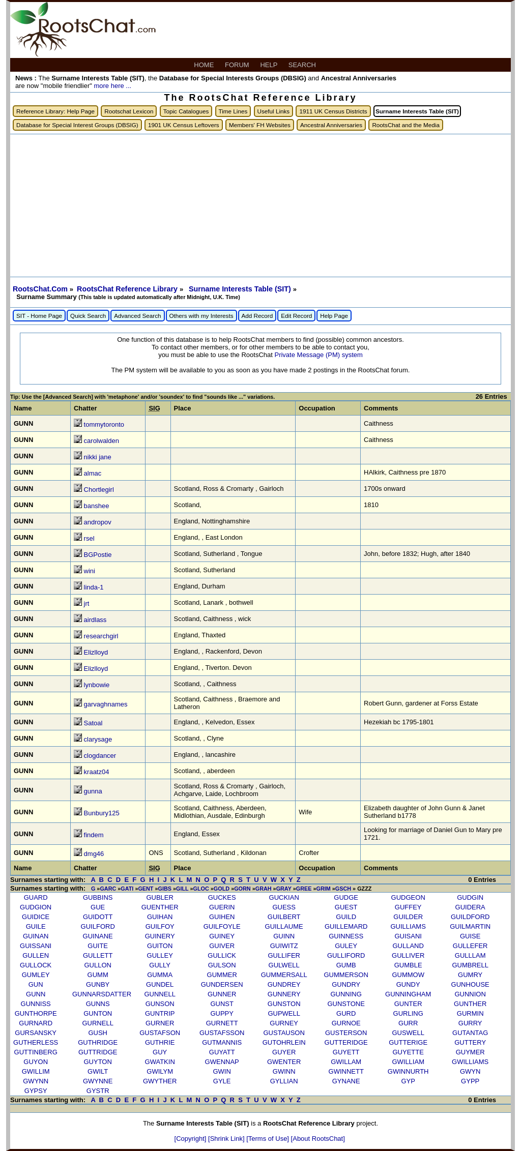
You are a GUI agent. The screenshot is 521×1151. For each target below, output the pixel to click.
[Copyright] (191, 1138)
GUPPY (222, 1013)
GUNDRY (346, 984)
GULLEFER (470, 946)
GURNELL (97, 1023)
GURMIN (470, 1013)
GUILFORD (98, 926)
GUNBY (97, 984)
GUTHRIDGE (98, 1042)
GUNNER (222, 994)
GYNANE (346, 1081)
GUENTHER (160, 907)
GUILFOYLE (222, 926)
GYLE (222, 1081)
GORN (242, 889)
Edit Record (296, 315)
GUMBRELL (470, 965)
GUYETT (346, 1052)
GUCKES (222, 897)
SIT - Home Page (39, 315)
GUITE (98, 946)
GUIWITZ (284, 946)
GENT (145, 889)
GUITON (159, 946)
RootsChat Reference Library (128, 289)
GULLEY (160, 955)
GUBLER (159, 897)
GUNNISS (36, 1004)
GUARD (36, 897)
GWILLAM (346, 1062)
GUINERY (160, 936)
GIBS (164, 889)
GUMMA (159, 975)
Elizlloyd (96, 652)
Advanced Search (137, 315)
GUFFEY (408, 907)
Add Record (257, 315)
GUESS (284, 907)
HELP (269, 65)
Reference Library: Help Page (55, 111)
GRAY (284, 889)
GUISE (470, 936)
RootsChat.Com (40, 289)
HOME (205, 65)
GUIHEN (222, 917)
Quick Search (88, 315)
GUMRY (470, 975)
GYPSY (35, 1091)
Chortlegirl (99, 489)
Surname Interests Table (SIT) (241, 289)
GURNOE (346, 1023)
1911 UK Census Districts (333, 111)
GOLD (221, 889)
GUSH (97, 1033)
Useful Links (273, 111)
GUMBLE (408, 965)
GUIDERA (470, 907)
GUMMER (222, 975)
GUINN (284, 936)
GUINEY (222, 936)
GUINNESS (346, 936)
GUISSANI (35, 946)
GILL (182, 889)
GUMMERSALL (284, 975)
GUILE (36, 926)
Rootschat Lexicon (128, 111)
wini (89, 571)
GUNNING (345, 994)
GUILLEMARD (346, 926)
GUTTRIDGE (98, 1052)
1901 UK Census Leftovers (183, 125)
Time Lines (233, 111)
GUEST (346, 907)
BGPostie (98, 554)
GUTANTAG (470, 1033)
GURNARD (35, 1023)
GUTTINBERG (35, 1052)
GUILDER (408, 917)
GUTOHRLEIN (284, 1042)
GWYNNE (98, 1081)
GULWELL (284, 965)
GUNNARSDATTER (101, 994)
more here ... (112, 86)
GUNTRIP (160, 1013)
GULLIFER (284, 955)
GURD (346, 1013)
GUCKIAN (284, 897)
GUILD (346, 917)
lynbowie (97, 685)
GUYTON (97, 1062)
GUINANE (98, 936)
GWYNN (35, 1081)
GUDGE (346, 897)
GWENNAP (222, 1062)
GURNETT (222, 1023)
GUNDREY (284, 984)
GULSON (222, 965)
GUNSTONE (345, 1004)
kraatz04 (96, 772)
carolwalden (101, 441)
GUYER (284, 1052)
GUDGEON (408, 897)
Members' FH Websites (260, 125)
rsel (89, 538)
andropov (97, 522)
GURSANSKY (35, 1033)
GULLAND (407, 946)
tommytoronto (104, 424)
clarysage (98, 739)
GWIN (221, 1071)
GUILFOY (160, 926)
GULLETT (98, 955)
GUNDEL (159, 984)
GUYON (35, 1062)
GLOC (201, 889)
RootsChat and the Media (406, 125)
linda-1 (94, 587)
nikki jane (97, 457)
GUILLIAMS (408, 926)
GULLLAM (470, 955)
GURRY (470, 1023)
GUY (160, 1052)
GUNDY (408, 984)
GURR (408, 1023)
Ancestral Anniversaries (331, 125)
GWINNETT (346, 1071)
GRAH (263, 889)
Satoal (93, 723)
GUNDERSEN (222, 984)
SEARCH (303, 65)
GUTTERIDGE (346, 1042)
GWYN (470, 1071)
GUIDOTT (98, 917)
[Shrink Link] (227, 1138)
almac (93, 473)
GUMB (346, 965)
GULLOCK (35, 965)
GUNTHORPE (36, 1013)
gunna (93, 791)
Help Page (334, 315)
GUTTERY (470, 1042)
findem (94, 835)
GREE (304, 889)
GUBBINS (98, 897)
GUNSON (160, 1004)
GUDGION (35, 907)
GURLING (408, 1013)
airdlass (95, 620)
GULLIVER (408, 955)
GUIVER (222, 946)
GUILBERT (284, 917)
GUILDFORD (470, 917)
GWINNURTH (408, 1071)
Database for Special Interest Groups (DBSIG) (77, 125)
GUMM (98, 975)
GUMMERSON (346, 975)
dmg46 (94, 854)
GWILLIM (36, 1071)
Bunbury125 (102, 813)
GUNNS (98, 1004)
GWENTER (284, 1062)
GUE (98, 907)
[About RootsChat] (318, 1138)
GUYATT (222, 1052)
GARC (108, 889)
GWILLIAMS (470, 1062)
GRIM (323, 889)
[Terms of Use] (268, 1138)
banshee (96, 506)
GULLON (97, 965)
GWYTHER (160, 1081)
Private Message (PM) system (318, 355)
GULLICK (222, 955)
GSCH (343, 889)
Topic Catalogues (186, 111)
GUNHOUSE (470, 984)
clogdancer (100, 755)
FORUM (238, 65)
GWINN (284, 1071)
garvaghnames (106, 704)
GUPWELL (284, 1013)
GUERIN (222, 907)
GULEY (346, 946)
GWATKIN (160, 1062)
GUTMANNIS (222, 1042)
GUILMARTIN (470, 926)
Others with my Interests (201, 315)
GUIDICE (35, 917)
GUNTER (408, 1004)
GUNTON (97, 1013)
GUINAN (36, 936)
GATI (127, 889)
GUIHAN (160, 917)
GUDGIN (470, 897)
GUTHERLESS (35, 1042)
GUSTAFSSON (222, 1033)
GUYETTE (407, 1052)
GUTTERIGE (408, 1042)
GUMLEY (36, 975)
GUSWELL (408, 1033)
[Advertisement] (260, 205)
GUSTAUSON (283, 1033)
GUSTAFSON (159, 1033)
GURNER (160, 1023)
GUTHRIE (160, 1042)
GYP (408, 1081)
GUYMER (470, 1052)
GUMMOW (408, 975)
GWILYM (160, 1071)
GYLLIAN (284, 1081)
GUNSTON (284, 1004)
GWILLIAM (408, 1062)
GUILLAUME (284, 926)
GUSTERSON (346, 1033)
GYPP (470, 1081)
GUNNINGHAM (408, 994)
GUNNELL (159, 994)
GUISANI (407, 936)
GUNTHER (470, 1004)
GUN (35, 984)
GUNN (35, 994)
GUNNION (469, 994)
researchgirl (101, 636)
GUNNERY (284, 994)
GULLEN (35, 955)
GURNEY (284, 1023)
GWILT (98, 1071)
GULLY (159, 965)
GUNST (222, 1004)
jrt (87, 603)
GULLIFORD (346, 955)
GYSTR (97, 1091)
